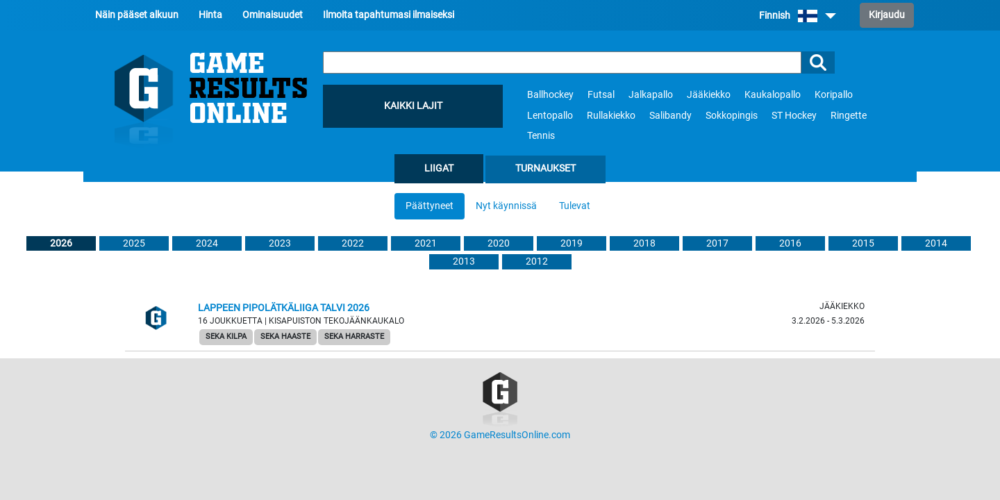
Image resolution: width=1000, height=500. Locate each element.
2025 (134, 243)
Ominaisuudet (272, 15)
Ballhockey (550, 95)
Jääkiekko (709, 95)
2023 (280, 243)
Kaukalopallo (772, 95)
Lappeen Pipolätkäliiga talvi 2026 (283, 308)
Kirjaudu (887, 15)
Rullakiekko (611, 116)
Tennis (541, 136)
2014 (936, 243)
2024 (207, 243)
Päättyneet (429, 206)
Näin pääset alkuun (136, 15)
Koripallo (834, 95)
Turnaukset (545, 168)
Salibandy (670, 116)
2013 (464, 261)
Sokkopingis (732, 116)
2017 (717, 243)
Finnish (797, 16)
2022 (353, 243)
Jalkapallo (650, 95)
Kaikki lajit (413, 106)
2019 (571, 243)
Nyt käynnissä (506, 206)
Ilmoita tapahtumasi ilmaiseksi (388, 15)
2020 (499, 243)
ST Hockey (794, 116)
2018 (644, 243)
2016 (790, 243)
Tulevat (574, 206)
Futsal (601, 95)
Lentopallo (550, 116)
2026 (61, 243)
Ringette (849, 116)
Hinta (210, 15)
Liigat (438, 168)
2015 (863, 243)
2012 (537, 261)
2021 (426, 243)
